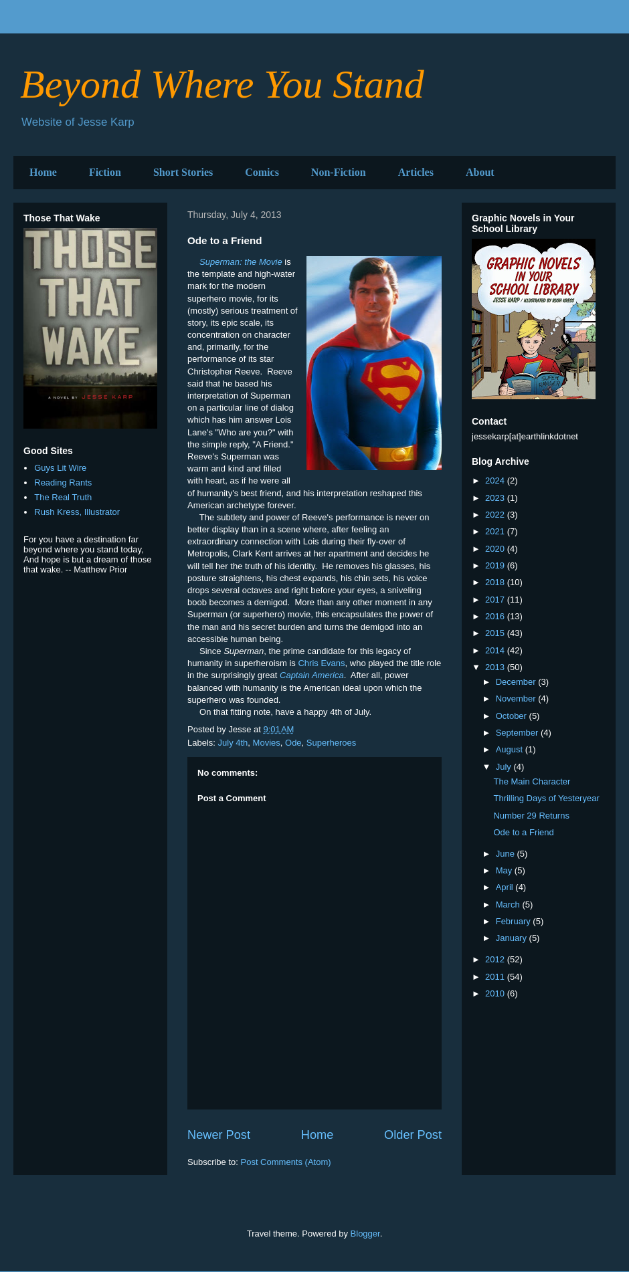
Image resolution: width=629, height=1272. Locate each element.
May (505, 870)
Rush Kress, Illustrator (77, 512)
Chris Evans (321, 663)
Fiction (105, 172)
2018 (496, 582)
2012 (496, 959)
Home (43, 172)
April (506, 887)
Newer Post (218, 1135)
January (512, 938)
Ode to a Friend (523, 832)
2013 (496, 667)
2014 (496, 650)
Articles (416, 172)
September (518, 733)
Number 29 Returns (531, 816)
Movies (266, 743)
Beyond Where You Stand (222, 84)
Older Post (413, 1135)
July (505, 767)
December (517, 682)
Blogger (365, 1234)
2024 (496, 480)
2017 (496, 600)
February (514, 921)
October (512, 716)
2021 (496, 531)
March (509, 904)
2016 (496, 616)
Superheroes (331, 743)
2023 (496, 498)
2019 (496, 565)
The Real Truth (63, 497)
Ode (293, 743)
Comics (262, 172)
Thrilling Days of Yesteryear (546, 798)
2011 (496, 977)
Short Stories (183, 172)
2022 (496, 515)
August (510, 749)
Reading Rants (63, 483)
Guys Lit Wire (60, 468)
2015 (496, 633)
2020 (496, 549)
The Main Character (531, 781)
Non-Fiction (338, 172)
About (480, 172)
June (506, 854)
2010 (496, 993)
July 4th (233, 743)
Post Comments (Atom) (286, 1162)
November (517, 699)
